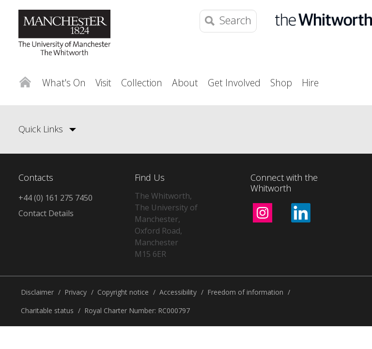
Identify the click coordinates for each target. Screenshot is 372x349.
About (185, 82)
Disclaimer (37, 292)
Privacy (75, 292)
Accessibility (178, 292)
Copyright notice (123, 292)
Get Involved (234, 82)
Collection (141, 82)
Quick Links (40, 129)
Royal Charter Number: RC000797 (137, 310)
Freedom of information (245, 292)
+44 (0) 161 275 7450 (55, 197)
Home (24, 80)
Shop (281, 82)
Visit (103, 82)
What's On (64, 82)
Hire (310, 82)
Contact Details (46, 213)
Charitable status (47, 310)
